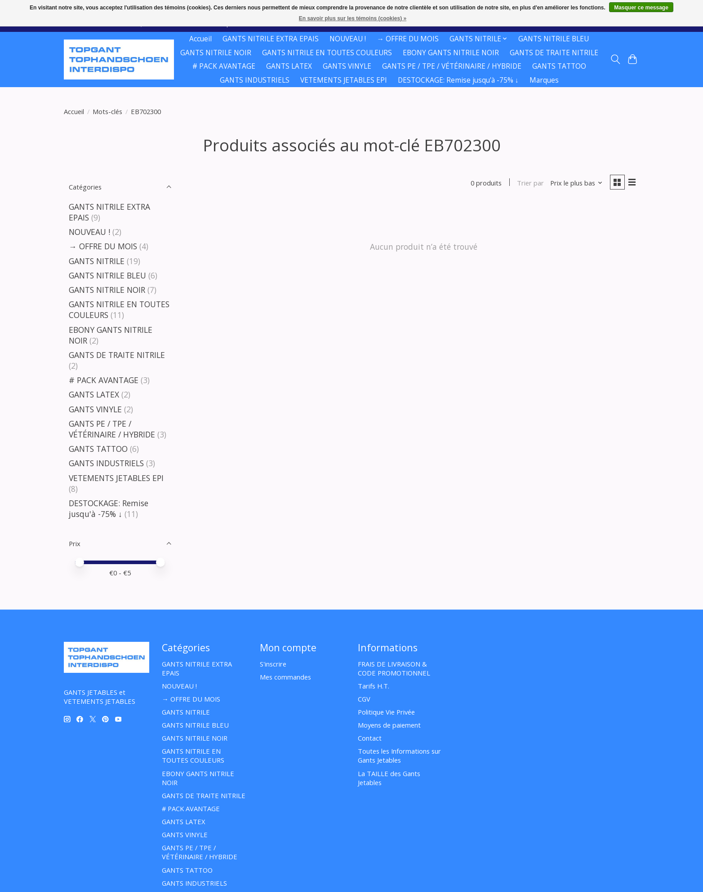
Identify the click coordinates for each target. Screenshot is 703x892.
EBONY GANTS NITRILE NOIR (451, 52)
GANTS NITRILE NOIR (215, 52)
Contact (370, 737)
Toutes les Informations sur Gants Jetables (399, 755)
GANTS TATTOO (559, 66)
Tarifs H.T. (373, 685)
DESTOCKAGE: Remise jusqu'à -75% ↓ (458, 80)
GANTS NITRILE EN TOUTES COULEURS (327, 52)
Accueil (200, 39)
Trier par (528, 183)
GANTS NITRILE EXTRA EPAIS (270, 39)
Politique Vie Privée (386, 711)
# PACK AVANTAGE (223, 66)
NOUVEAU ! (347, 39)
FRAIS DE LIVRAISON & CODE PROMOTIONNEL (394, 668)
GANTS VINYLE (347, 66)
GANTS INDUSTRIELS (254, 80)
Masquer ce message (641, 7)
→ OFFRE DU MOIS (407, 39)
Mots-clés (107, 111)
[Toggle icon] (615, 59)
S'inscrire (273, 663)
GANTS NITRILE (98, 261)
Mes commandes (285, 676)
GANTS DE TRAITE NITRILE (554, 52)
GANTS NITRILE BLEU (553, 39)
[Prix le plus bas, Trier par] (574, 183)
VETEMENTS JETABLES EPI (343, 80)
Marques (544, 80)
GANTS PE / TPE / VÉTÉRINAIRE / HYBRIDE (451, 66)
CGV (364, 698)
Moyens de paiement (389, 724)
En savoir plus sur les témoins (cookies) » (352, 18)
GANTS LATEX (289, 66)
